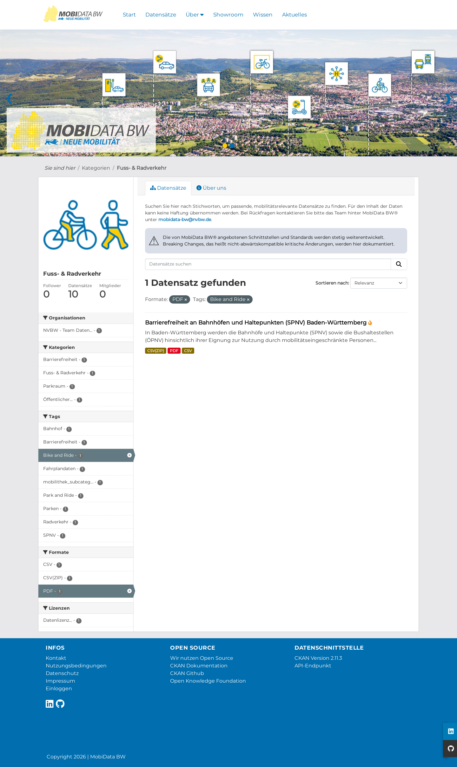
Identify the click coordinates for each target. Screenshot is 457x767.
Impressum (60, 681)
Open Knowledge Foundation (208, 681)
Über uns (211, 188)
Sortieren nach (331, 283)
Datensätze (160, 14)
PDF (174, 350)
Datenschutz (62, 673)
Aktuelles (294, 14)
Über (195, 14)
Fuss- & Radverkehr (141, 168)
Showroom (228, 14)
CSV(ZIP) (155, 350)
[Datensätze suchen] (268, 264)
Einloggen (59, 688)
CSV (188, 350)
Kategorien (96, 168)
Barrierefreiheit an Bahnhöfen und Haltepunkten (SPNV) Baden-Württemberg (256, 322)
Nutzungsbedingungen (76, 666)
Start (129, 14)
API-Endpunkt (313, 666)
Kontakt (56, 658)
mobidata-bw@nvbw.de (184, 219)
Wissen (263, 14)
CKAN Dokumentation (199, 666)
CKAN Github (187, 673)
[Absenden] (399, 264)
